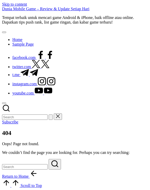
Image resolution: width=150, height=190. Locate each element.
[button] (51, 117)
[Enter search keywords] (25, 117)
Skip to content (14, 4)
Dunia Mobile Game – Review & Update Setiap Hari (45, 9)
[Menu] (4, 32)
